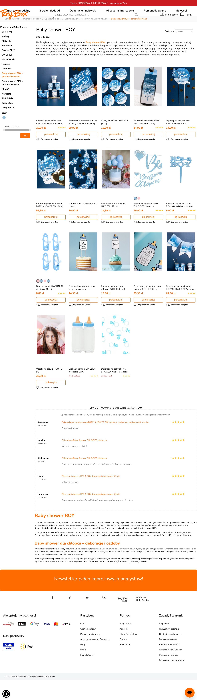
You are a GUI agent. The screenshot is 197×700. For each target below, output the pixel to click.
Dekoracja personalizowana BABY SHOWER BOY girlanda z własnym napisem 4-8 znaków (180, 307)
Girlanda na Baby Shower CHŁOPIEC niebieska (146, 220)
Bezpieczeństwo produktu (171, 680)
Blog (82, 664)
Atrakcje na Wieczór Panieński (94, 659)
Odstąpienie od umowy (170, 654)
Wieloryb (7, 45)
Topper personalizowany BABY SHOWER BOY (177, 136)
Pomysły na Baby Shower (14, 41)
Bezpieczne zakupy (168, 659)
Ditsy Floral (8, 121)
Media (83, 669)
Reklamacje (125, 664)
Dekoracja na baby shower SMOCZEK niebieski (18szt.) (114, 389)
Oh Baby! (7, 68)
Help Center (125, 643)
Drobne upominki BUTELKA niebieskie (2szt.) (82, 389)
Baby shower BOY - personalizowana (12, 89)
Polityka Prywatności (169, 664)
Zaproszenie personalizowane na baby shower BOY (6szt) (83, 136)
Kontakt (123, 649)
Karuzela (6, 107)
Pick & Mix (7, 112)
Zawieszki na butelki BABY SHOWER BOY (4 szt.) (146, 136)
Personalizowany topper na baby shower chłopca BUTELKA (82, 306)
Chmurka (7, 82)
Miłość (5, 103)
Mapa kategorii (87, 675)
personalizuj (50, 148)
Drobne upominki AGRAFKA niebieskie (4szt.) (49, 305)
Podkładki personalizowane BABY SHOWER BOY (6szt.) (49, 220)
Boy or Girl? (8, 64)
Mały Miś (6, 54)
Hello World (8, 73)
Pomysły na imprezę (90, 654)
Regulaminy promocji (169, 649)
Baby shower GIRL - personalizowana (12, 97)
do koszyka (116, 232)
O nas (83, 643)
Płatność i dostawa (129, 654)
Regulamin (164, 643)
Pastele (6, 78)
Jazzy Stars (7, 116)
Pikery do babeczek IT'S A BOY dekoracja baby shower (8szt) (179, 221)
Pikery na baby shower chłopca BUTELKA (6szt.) (113, 305)
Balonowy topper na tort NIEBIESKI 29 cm (113, 220)
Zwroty (123, 659)
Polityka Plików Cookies (170, 669)
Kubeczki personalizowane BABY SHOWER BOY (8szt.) (49, 136)
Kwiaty (5, 50)
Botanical (7, 59)
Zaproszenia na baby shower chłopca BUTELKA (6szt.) (147, 305)
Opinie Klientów (88, 649)
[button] (6, 694)
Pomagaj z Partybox (168, 675)
